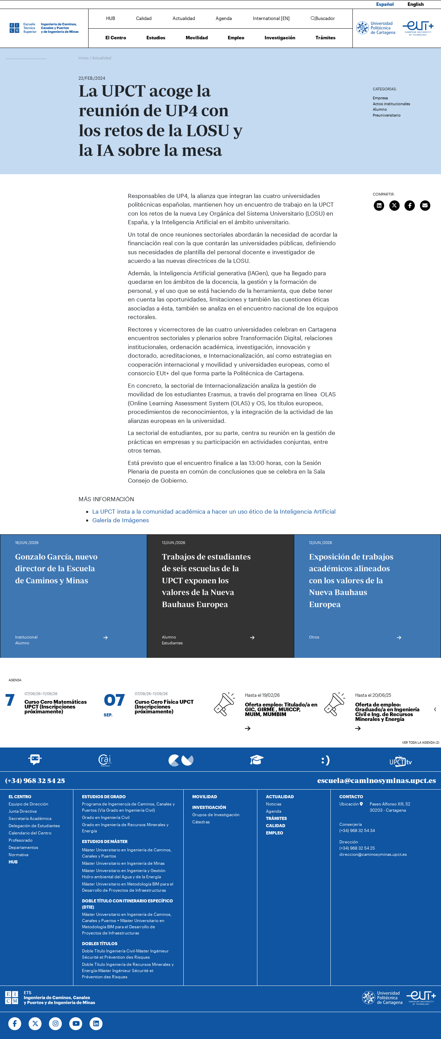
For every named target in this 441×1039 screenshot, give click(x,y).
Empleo (236, 37)
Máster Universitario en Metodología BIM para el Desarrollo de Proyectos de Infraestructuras (127, 886)
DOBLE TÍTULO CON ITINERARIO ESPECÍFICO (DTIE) (127, 903)
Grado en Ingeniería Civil (106, 817)
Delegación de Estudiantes (34, 825)
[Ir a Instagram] (55, 1024)
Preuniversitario (387, 115)
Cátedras (201, 821)
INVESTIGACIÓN (209, 807)
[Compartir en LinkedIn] (379, 204)
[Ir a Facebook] (15, 1024)
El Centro (115, 37)
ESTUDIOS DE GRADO (104, 796)
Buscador (323, 18)
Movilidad (197, 37)
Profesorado (20, 840)
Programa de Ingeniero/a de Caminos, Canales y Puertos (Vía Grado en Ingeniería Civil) (128, 806)
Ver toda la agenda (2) (420, 742)
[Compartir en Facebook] (410, 204)
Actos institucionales (391, 103)
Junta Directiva (23, 811)
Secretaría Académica (30, 818)
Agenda (224, 18)
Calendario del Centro (30, 832)
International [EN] (271, 18)
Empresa (380, 98)
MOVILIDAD (204, 796)
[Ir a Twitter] (35, 1024)
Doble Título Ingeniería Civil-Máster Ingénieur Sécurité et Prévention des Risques (125, 953)
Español (385, 4)
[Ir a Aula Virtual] (257, 763)
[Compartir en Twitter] (394, 204)
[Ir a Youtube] (76, 1024)
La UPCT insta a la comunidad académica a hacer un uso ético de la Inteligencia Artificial (214, 511)
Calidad (144, 18)
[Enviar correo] (425, 204)
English (416, 4)
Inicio (84, 58)
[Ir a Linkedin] (96, 1024)
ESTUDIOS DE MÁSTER (104, 841)
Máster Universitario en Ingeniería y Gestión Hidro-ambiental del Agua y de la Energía (123, 873)
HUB (110, 18)
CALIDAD (275, 825)
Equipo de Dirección (28, 803)
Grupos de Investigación (215, 814)
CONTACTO (351, 796)
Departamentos (23, 847)
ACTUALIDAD (280, 796)
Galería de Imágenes (120, 519)
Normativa (18, 854)
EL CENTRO (20, 796)
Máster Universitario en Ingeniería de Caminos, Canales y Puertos (127, 852)
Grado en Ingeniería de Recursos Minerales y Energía (125, 827)
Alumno (380, 109)
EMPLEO (274, 832)
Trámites (326, 37)
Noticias (273, 803)
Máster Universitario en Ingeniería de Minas (123, 863)
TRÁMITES (276, 818)
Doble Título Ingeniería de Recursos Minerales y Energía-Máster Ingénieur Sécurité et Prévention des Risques (128, 970)
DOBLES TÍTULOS (99, 943)
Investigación (280, 37)
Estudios (155, 37)
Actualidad (184, 18)
